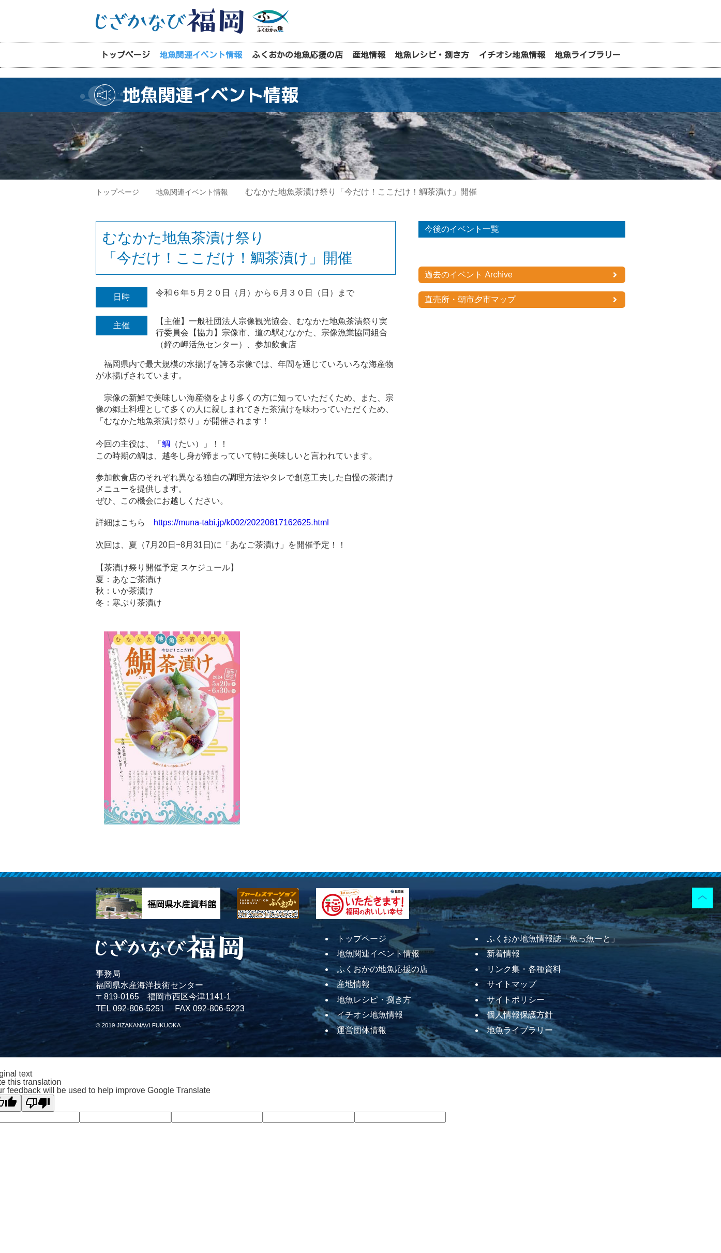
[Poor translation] (37, 1103)
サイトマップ (511, 984)
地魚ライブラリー (587, 55)
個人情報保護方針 (520, 1014)
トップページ (125, 55)
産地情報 (368, 55)
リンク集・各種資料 (524, 969)
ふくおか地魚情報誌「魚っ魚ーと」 (553, 938)
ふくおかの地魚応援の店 (297, 55)
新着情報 (503, 953)
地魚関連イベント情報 (200, 55)
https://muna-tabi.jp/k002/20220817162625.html (241, 522)
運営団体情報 (361, 1030)
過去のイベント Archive (469, 274)
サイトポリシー (516, 999)
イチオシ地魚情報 (512, 55)
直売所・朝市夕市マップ (470, 299)
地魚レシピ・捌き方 (432, 55)
